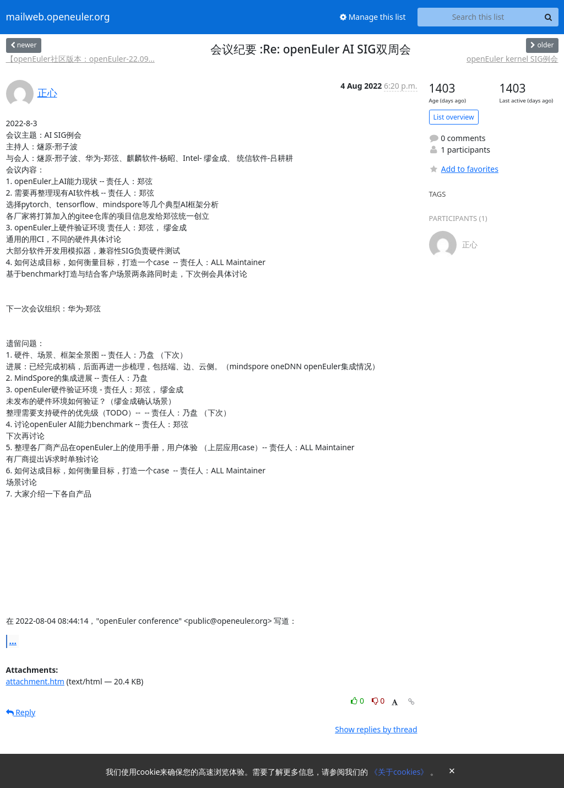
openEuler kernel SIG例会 (512, 58)
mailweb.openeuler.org (58, 17)
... (13, 641)
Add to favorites (463, 169)
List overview (453, 117)
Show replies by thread (376, 729)
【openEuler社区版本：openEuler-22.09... (80, 58)
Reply (21, 712)
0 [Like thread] (358, 700)
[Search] (548, 17)
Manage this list (373, 17)
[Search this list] (478, 17)
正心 (47, 92)
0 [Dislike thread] (378, 700)
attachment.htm (35, 681)
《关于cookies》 (400, 772)
